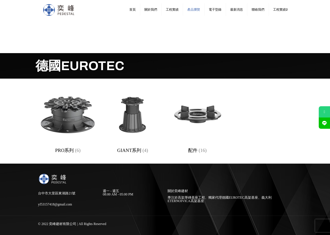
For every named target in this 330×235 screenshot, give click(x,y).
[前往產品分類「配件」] (197, 120)
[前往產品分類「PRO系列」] (68, 120)
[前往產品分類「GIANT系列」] (132, 120)
